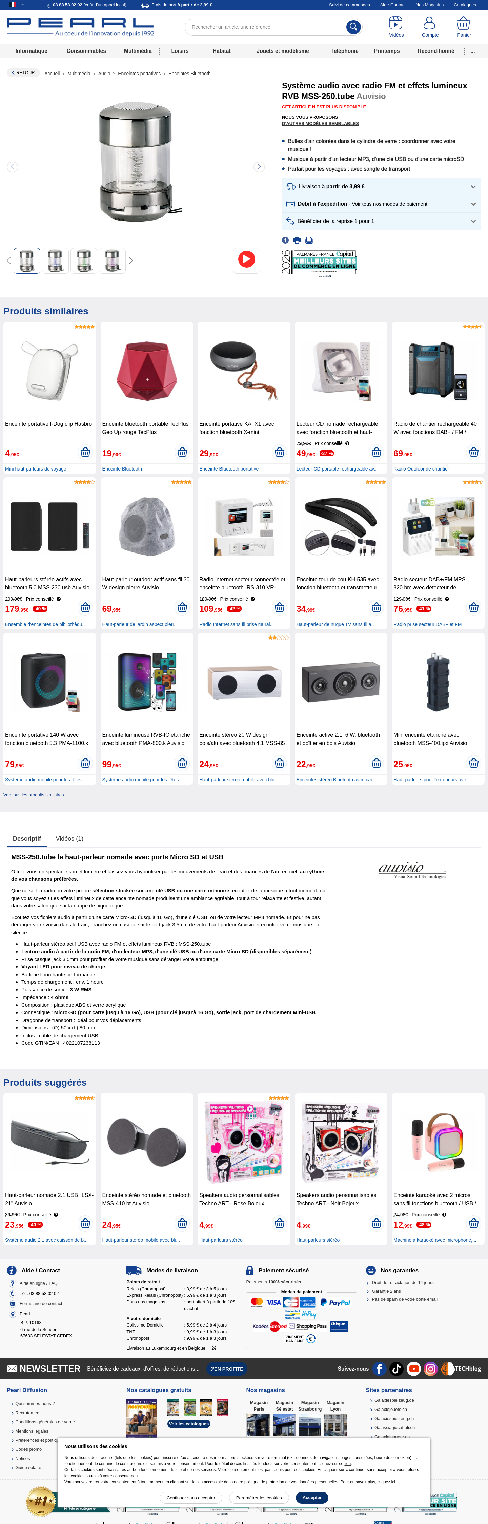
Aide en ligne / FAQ (39, 1283)
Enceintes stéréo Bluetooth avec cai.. (335, 779)
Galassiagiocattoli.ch (394, 1427)
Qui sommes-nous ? (35, 1403)
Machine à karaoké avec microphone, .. (434, 1240)
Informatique (31, 51)
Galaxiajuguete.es (392, 1436)
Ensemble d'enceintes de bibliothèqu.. (45, 624)
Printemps (387, 51)
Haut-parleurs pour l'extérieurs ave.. (431, 779)
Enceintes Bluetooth (188, 73)
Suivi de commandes (349, 4)
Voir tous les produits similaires (33, 794)
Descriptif (27, 838)
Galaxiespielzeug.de (394, 1400)
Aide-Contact (393, 4)
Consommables (86, 51)
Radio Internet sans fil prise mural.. (235, 624)
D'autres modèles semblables (320, 123)
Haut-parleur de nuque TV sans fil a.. (335, 624)
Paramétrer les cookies (259, 1497)
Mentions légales (31, 1431)
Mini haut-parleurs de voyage (35, 469)
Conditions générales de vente (45, 1421)
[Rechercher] (353, 27)
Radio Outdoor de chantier (421, 469)
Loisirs (180, 51)
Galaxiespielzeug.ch (394, 1418)
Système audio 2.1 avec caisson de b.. (45, 1240)
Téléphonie (345, 51)
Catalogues (465, 4)
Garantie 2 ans (386, 1291)
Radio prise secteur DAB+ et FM (427, 624)
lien (347, 1463)
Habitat (222, 51)
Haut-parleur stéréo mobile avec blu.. (238, 779)
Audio (104, 73)
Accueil (52, 73)
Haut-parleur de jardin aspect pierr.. (139, 624)
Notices (22, 1458)
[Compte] (430, 27)
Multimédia (137, 51)
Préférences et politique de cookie (48, 1440)
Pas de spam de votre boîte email (405, 1299)
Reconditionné (436, 51)
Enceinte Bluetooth (122, 469)
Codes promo (28, 1449)
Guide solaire (28, 1467)
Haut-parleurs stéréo (221, 1240)
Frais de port (181, 4)
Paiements (273, 1282)
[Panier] (464, 27)
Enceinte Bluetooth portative (229, 469)
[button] (381, 186)
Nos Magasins (430, 4)
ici (393, 1482)
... (473, 51)
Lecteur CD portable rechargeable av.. (337, 469)
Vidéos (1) (70, 838)
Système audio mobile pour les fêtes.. (44, 779)
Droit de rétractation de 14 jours (403, 1282)
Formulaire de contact (41, 1304)
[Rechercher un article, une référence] (274, 27)
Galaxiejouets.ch (390, 1409)
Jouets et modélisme (283, 51)
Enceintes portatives (139, 73)
